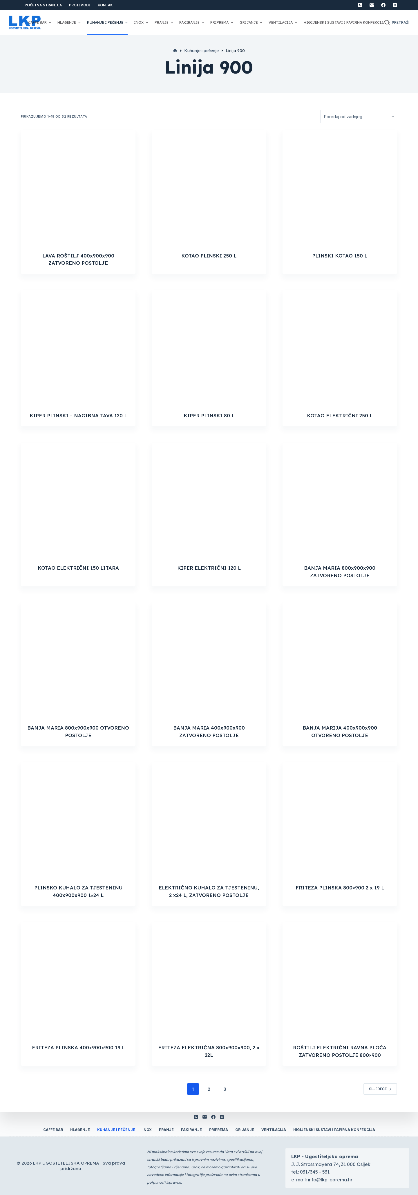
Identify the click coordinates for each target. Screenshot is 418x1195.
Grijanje (252, 22)
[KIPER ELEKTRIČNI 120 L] (209, 500)
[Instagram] (395, 5)
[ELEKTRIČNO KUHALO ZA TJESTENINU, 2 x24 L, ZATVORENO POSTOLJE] (209, 819)
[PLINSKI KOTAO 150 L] (340, 187)
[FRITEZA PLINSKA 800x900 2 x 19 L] (340, 819)
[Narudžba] (358, 116)
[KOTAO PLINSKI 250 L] (209, 187)
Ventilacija (283, 22)
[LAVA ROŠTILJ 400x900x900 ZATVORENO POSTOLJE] (78, 187)
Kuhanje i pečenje (108, 22)
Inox (141, 22)
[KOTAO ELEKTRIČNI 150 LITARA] (78, 500)
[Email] (372, 5)
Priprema (222, 22)
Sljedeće (380, 1089)
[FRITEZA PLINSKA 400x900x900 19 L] (78, 979)
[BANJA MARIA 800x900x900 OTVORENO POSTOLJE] (78, 659)
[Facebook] (383, 5)
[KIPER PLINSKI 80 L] (209, 347)
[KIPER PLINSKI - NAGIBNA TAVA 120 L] (78, 347)
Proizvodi (80, 5)
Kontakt (106, 5)
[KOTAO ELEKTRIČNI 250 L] (340, 347)
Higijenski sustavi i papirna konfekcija (347, 22)
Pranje (164, 22)
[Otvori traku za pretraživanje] (397, 22)
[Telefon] (360, 5)
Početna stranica (43, 5)
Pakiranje (192, 22)
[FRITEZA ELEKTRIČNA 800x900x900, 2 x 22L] (209, 979)
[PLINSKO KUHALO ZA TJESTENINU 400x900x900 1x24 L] (78, 819)
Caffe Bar (40, 22)
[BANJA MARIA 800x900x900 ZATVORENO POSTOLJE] (340, 500)
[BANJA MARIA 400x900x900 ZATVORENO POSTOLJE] (209, 659)
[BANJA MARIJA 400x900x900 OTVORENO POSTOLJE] (340, 659)
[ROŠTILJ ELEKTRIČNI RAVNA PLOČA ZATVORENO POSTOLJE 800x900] (340, 979)
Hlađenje (69, 22)
